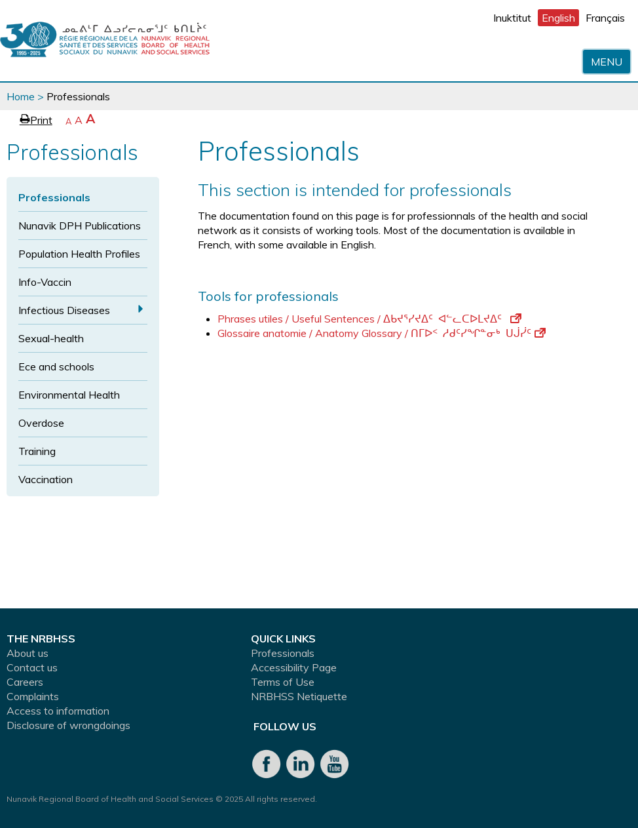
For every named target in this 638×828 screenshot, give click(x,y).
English (558, 17)
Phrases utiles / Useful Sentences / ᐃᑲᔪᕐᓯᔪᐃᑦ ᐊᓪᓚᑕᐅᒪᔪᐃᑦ (369, 318)
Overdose (41, 422)
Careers (25, 681)
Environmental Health (69, 394)
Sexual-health (51, 338)
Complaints (33, 696)
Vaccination (45, 479)
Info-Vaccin (44, 281)
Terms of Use (282, 681)
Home (21, 96)
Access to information (58, 710)
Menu (606, 61)
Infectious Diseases (64, 310)
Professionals (54, 197)
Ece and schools (56, 366)
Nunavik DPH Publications (79, 225)
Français (605, 17)
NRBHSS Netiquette (299, 696)
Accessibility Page (294, 667)
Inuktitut (512, 17)
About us (27, 653)
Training (37, 451)
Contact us (32, 667)
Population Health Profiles (79, 253)
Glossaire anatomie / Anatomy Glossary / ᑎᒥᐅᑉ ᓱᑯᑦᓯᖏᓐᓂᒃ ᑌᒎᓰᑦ (381, 333)
